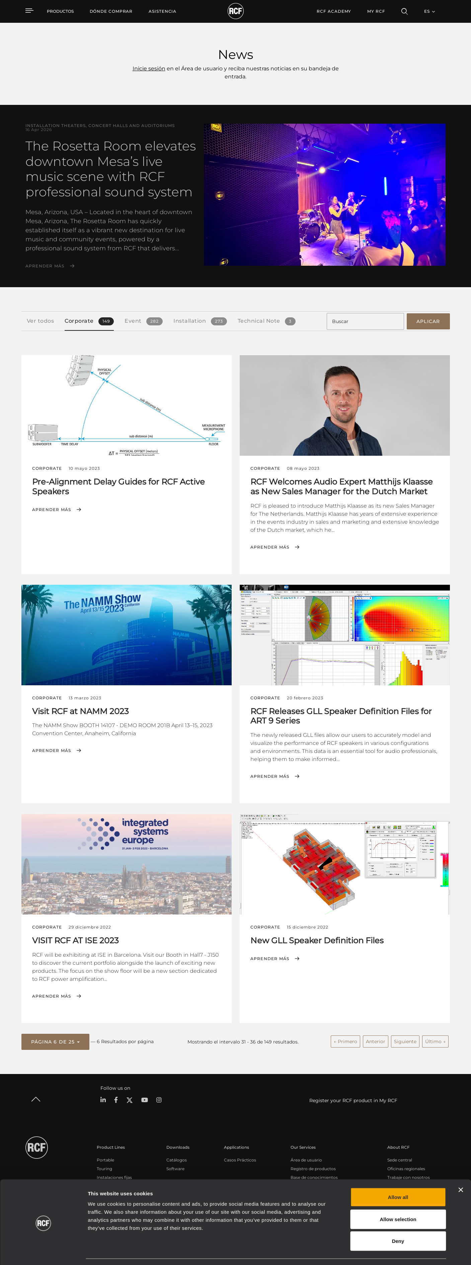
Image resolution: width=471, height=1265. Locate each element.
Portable (105, 1158)
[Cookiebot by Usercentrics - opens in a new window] (43, 1252)
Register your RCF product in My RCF (353, 1099)
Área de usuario (306, 1158)
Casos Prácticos (240, 1158)
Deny (398, 1221)
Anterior (375, 1040)
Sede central (399, 1158)
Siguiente (405, 1040)
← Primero (345, 1040)
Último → (435, 1040)
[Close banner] (460, 1169)
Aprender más (45, 266)
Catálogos (176, 1158)
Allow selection (398, 1199)
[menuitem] (111, 11)
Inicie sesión (149, 68)
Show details (344, 1252)
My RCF (376, 11)
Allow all (398, 1177)
